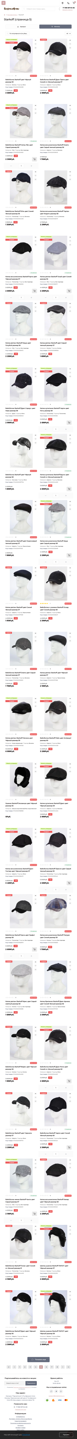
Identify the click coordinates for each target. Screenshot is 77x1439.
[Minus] (11, 166)
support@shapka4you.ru (56, 1396)
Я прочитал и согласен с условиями (22, 1388)
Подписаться (31, 1383)
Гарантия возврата (20, 1421)
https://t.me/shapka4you (56, 1391)
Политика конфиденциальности (21, 1387)
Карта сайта (20, 1430)
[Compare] (35, 47)
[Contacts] (68, 3)
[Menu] (4, 3)
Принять (66, 1435)
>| (68, 1367)
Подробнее (26, 1435)
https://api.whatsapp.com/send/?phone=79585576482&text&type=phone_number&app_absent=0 (61, 1391)
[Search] (24, 9)
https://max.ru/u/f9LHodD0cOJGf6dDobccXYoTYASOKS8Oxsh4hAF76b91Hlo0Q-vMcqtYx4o (51, 1391)
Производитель (12, 15)
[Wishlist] (35, 43)
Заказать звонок (67, 10)
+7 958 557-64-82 (68, 8)
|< (8, 1367)
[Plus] (31, 166)
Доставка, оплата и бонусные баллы (20, 1419)
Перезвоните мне (20, 1409)
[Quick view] (35, 40)
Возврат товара (20, 1427)
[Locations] (62, 3)
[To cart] (34, 159)
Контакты (20, 1425)
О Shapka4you (20, 1416)
